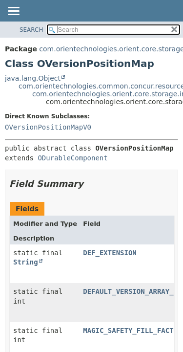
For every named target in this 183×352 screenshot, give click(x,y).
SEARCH (31, 29)
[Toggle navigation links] (13, 12)
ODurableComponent (72, 158)
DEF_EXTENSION (110, 253)
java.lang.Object (33, 78)
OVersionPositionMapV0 (48, 127)
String (25, 262)
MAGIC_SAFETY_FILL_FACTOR (132, 330)
